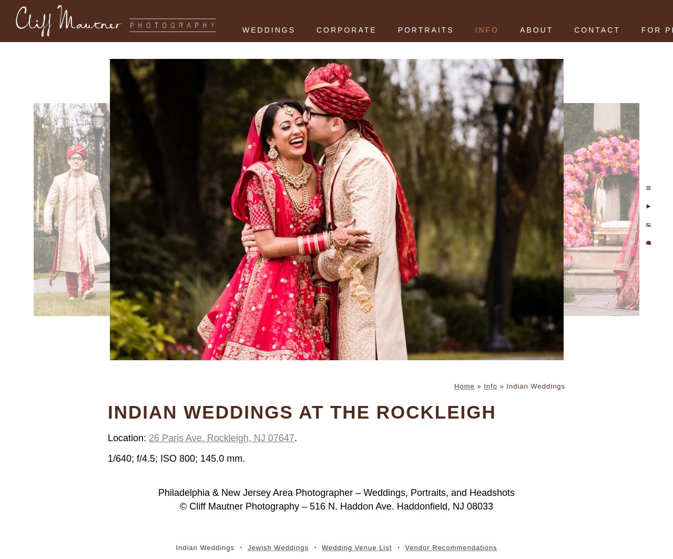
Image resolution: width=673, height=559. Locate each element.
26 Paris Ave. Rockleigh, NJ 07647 (221, 438)
